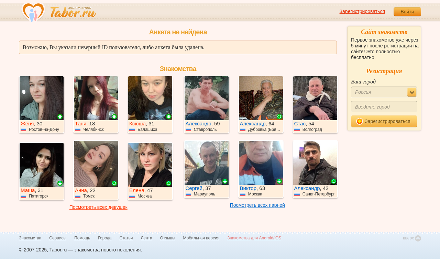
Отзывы (167, 238)
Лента (146, 238)
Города (104, 238)
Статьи (126, 238)
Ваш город (363, 82)
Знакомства (30, 238)
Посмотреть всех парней (257, 205)
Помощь (82, 238)
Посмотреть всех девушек (98, 207)
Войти (407, 11)
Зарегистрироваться (362, 11)
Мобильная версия (201, 238)
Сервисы (57, 238)
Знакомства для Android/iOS (254, 238)
